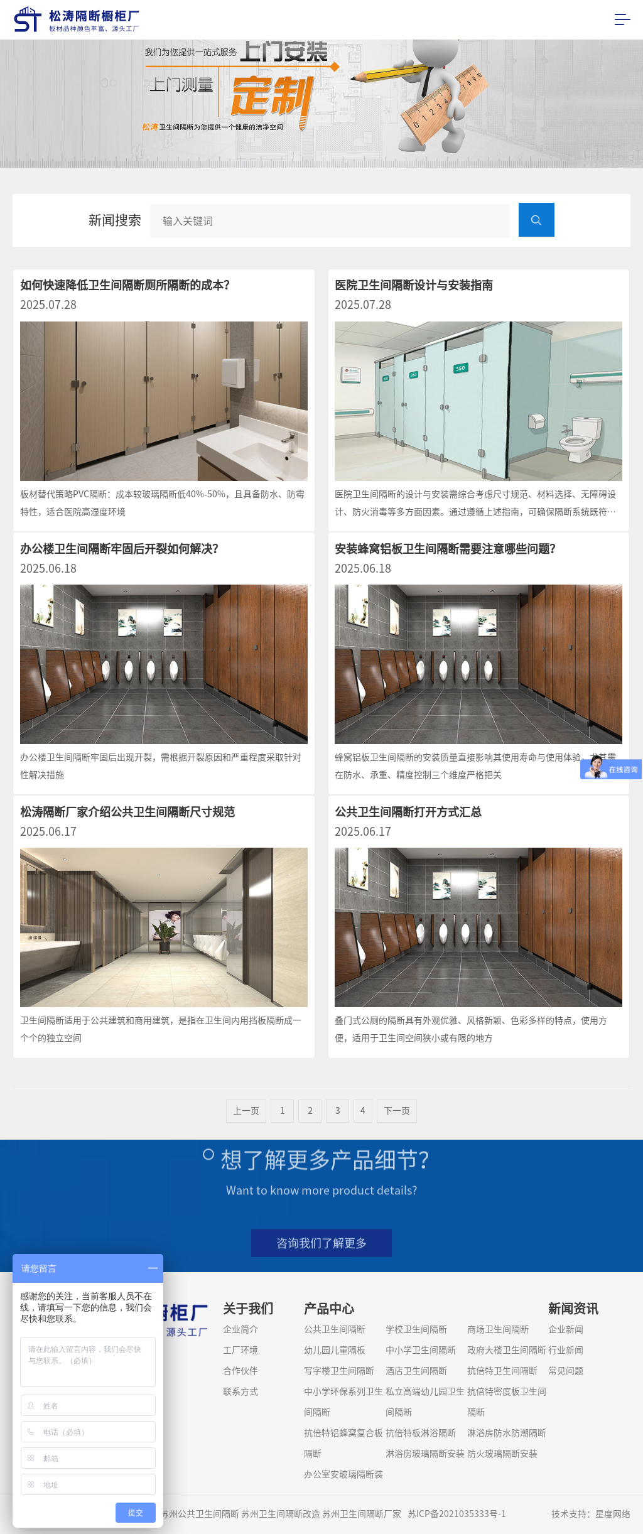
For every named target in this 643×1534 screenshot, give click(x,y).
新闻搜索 (115, 220)
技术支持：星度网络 (590, 1514)
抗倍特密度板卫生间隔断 (506, 1402)
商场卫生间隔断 (498, 1329)
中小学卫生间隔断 (421, 1350)
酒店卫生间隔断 (416, 1370)
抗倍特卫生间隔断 (502, 1370)
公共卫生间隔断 (334, 1329)
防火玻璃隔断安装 (502, 1453)
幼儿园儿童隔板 (334, 1350)
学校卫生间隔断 (416, 1329)
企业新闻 (565, 1329)
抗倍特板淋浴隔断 (421, 1433)
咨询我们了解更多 (321, 1251)
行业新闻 (565, 1350)
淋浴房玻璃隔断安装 (425, 1453)
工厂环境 (240, 1350)
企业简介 (240, 1329)
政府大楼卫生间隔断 (506, 1350)
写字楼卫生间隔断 (339, 1370)
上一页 (246, 1122)
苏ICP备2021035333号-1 (457, 1514)
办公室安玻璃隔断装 (343, 1474)
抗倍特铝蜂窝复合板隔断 (343, 1443)
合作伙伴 (240, 1370)
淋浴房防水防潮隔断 (506, 1433)
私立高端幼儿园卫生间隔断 (425, 1402)
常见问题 (565, 1370)
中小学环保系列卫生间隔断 (343, 1402)
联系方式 (240, 1391)
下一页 (397, 1122)
